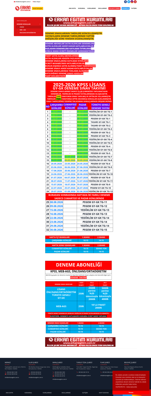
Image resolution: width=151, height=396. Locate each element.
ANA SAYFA (72, 8)
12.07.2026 (82, 180)
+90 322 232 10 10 (82, 372)
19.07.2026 (82, 184)
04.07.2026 (70, 177)
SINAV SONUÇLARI (22, 21)
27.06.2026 (70, 174)
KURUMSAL (81, 8)
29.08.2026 (56, 226)
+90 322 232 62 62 (35, 372)
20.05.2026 (56, 163)
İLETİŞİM (134, 8)
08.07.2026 (56, 180)
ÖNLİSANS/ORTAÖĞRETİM (28, 33)
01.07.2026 (56, 177)
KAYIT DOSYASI (104, 393)
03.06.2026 (56, 167)
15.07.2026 (56, 184)
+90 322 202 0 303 (59, 372)
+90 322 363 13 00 (11, 372)
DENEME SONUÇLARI (24, 24)
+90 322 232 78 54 (35, 374)
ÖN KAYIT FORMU (114, 8)
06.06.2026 (70, 167)
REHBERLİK (125, 8)
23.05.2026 (70, 163)
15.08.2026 (56, 210)
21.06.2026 (82, 170)
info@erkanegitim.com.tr (12, 377)
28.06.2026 (82, 174)
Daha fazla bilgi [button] (131, 387)
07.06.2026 (82, 167)
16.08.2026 (56, 214)
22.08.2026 (56, 218)
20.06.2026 (70, 170)
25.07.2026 (70, 187)
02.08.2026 (82, 191)
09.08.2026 (56, 206)
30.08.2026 (56, 229)
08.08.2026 (56, 202)
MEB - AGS (23, 30)
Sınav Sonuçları (37, 8)
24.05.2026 (82, 163)
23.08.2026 (56, 222)
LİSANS (22, 27)
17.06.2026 (56, 170)
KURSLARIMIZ (91, 8)
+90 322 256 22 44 (106, 372)
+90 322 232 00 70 (59, 374)
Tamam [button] (131, 392)
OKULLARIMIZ (102, 8)
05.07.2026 (82, 177)
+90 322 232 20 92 (59, 376)
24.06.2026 (56, 174)
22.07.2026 (56, 187)
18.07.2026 (70, 184)
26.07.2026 (82, 187)
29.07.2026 (56, 191)
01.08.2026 (70, 191)
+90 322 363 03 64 (11, 374)
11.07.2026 (70, 180)
